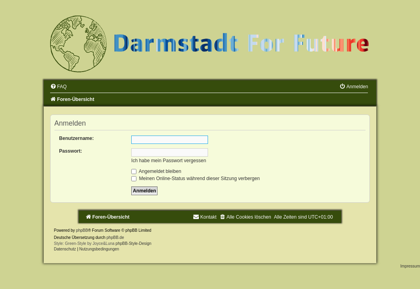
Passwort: (70, 151)
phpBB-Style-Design (134, 243)
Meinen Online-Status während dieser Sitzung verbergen (195, 178)
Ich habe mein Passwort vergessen (168, 160)
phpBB (82, 230)
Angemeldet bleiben (156, 171)
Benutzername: (76, 138)
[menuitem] (58, 86)
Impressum (410, 266)
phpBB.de (115, 237)
